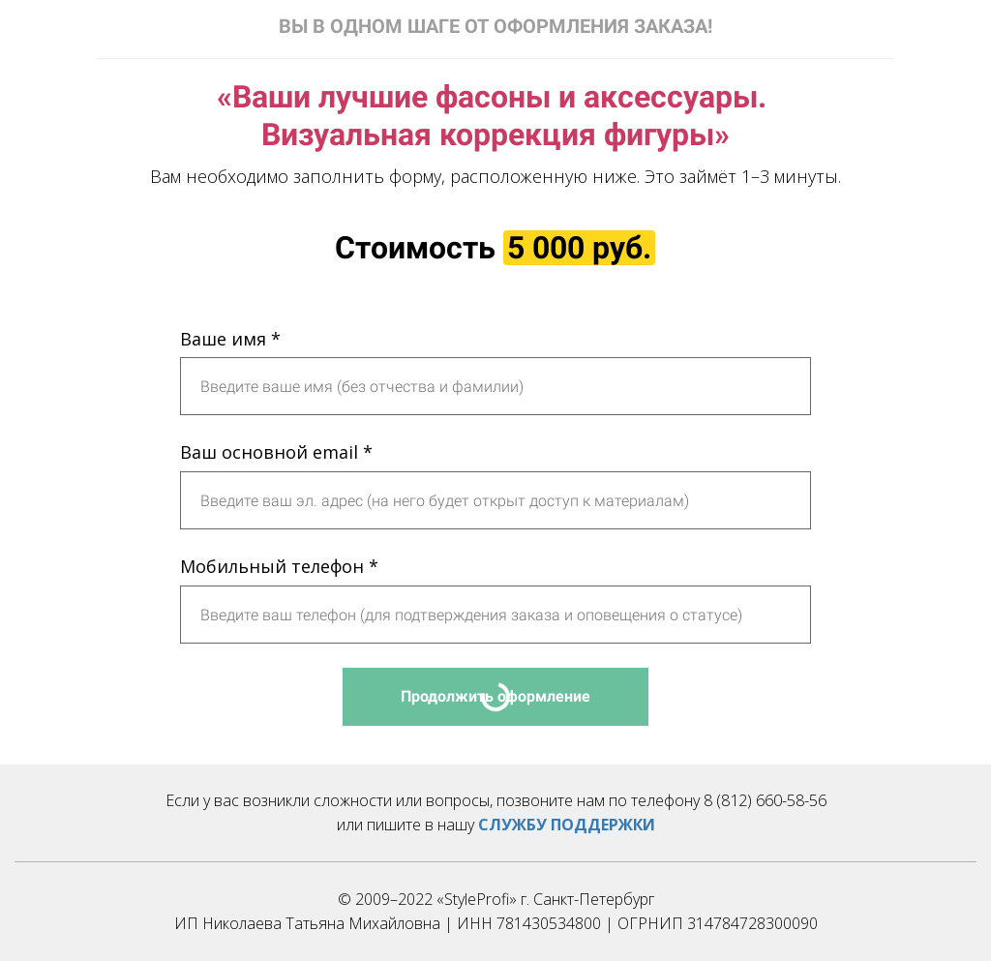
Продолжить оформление (495, 696)
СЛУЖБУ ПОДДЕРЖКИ (566, 824)
